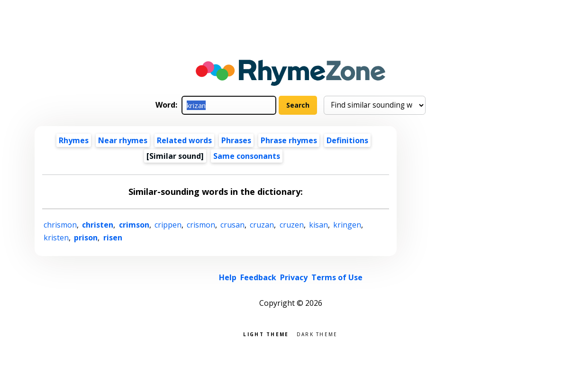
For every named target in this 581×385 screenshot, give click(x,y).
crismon (201, 225)
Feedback (258, 277)
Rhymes (74, 140)
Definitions (347, 140)
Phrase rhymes (289, 140)
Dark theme (317, 333)
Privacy (294, 277)
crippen (168, 225)
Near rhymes (122, 140)
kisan (318, 225)
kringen (347, 225)
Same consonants (246, 156)
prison (86, 237)
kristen (56, 237)
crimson (134, 225)
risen (112, 237)
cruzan (262, 225)
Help (227, 277)
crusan (232, 225)
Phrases (236, 140)
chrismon (60, 225)
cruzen (292, 225)
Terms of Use (337, 277)
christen (97, 225)
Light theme (266, 333)
